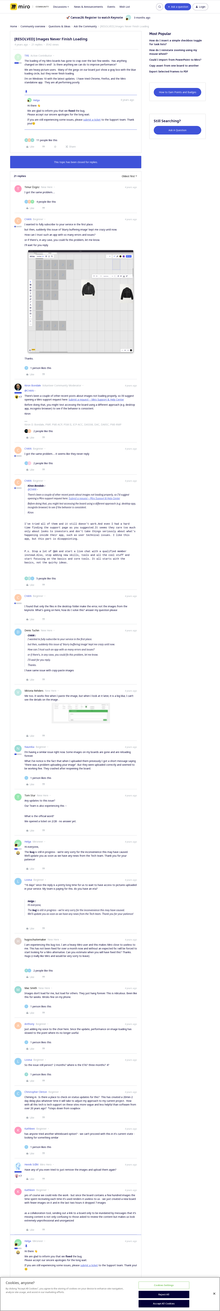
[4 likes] (40, 202)
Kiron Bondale (32, 385)
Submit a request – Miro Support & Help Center (96, 399)
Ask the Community (85, 26)
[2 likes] (38, 431)
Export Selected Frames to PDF (168, 71)
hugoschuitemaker (35, 939)
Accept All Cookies (164, 1303)
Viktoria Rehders (33, 690)
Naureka (29, 747)
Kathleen (29, 1128)
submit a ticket (92, 119)
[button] (178, 6)
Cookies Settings (164, 1285)
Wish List (124, 6)
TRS (26, 55)
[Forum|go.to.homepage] (29, 6)
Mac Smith (30, 988)
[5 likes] (40, 578)
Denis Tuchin (31, 630)
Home (13, 26)
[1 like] (37, 368)
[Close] (214, 1294)
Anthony (29, 1024)
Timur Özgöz (31, 187)
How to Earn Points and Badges (177, 92)
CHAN (27, 219)
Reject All (163, 1294)
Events (111, 6)
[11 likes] (40, 140)
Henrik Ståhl (31, 1164)
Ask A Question (177, 130)
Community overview (33, 26)
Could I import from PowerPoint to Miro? (175, 59)
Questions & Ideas (59, 26)
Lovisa (28, 879)
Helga (36, 100)
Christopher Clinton (35, 1092)
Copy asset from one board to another (174, 65)
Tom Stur (29, 795)
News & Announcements (88, 6)
